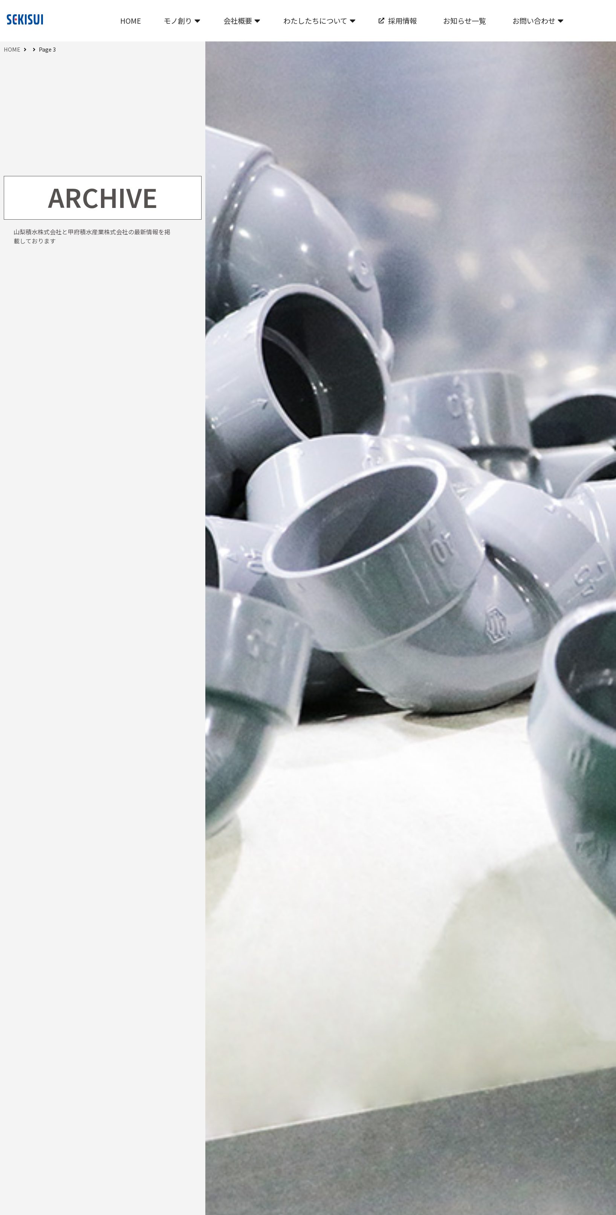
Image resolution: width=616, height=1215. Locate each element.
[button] (182, 20)
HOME (12, 49)
